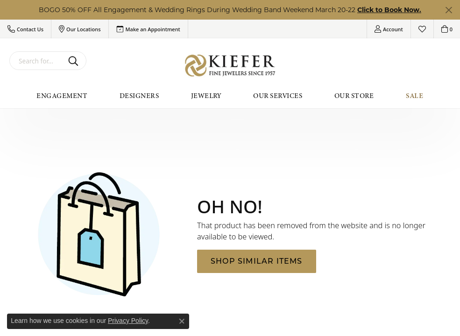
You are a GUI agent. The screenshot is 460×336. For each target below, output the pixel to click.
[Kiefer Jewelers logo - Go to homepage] (230, 65)
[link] (148, 29)
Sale (415, 95)
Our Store (354, 95)
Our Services (277, 95)
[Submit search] (75, 61)
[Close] (448, 10)
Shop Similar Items (257, 261)
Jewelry (206, 95)
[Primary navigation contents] (230, 95)
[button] (25, 29)
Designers (139, 95)
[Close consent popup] (181, 321)
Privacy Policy (128, 320)
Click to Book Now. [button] (389, 10)
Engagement (61, 95)
